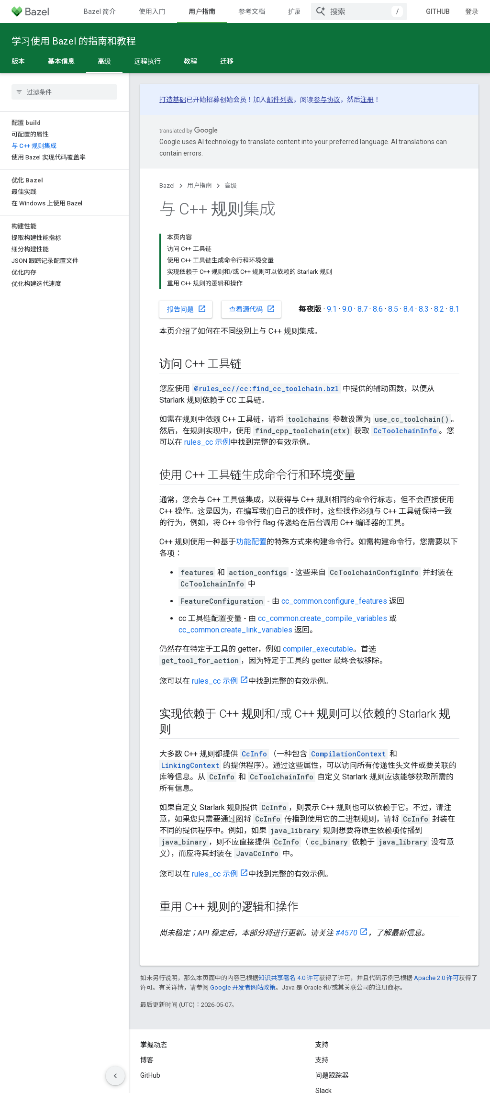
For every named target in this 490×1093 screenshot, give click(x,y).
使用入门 (152, 11)
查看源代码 (252, 241)
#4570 (346, 865)
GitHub (445, 11)
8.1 (454, 242)
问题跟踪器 (332, 1008)
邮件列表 (280, 99)
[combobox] (366, 11)
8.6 (378, 242)
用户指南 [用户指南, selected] (202, 11)
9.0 (347, 242)
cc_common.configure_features (334, 534)
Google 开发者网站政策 (243, 920)
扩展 (294, 11)
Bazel (167, 185)
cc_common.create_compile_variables (322, 551)
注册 (367, 99)
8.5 (393, 242)
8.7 (362, 242)
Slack (323, 1023)
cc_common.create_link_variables (235, 562)
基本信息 (61, 61)
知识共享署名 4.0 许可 (288, 910)
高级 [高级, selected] (104, 61)
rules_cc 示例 (207, 375)
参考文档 (251, 11)
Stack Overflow (338, 1039)
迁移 (227, 61)
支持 (322, 993)
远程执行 (147, 61)
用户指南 (199, 185)
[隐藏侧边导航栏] (115, 1075)
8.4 (408, 242)
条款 (147, 1078)
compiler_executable (318, 581)
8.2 (439, 242)
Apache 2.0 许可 (436, 910)
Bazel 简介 (100, 11)
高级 (230, 185)
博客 (147, 993)
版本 (18, 61)
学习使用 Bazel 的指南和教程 (73, 41)
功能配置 (251, 474)
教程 (190, 61)
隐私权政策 (179, 1078)
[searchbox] (64, 92)
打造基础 (172, 99)
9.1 (332, 242)
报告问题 (186, 241)
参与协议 (326, 99)
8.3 (424, 242)
